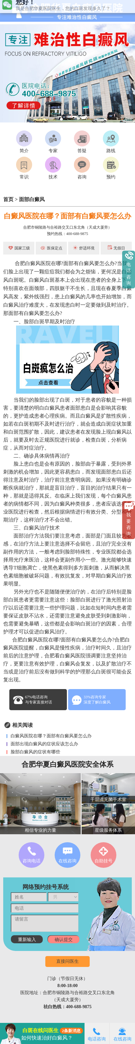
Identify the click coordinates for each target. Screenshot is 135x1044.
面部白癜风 (32, 199)
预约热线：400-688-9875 (67, 234)
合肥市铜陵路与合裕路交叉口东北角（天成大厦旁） (67, 227)
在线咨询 (122, 1033)
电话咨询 (97, 1033)
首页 (8, 199)
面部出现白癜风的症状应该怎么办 (43, 744)
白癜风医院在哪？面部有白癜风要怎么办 (67, 216)
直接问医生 (67, 961)
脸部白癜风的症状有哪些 (34, 752)
